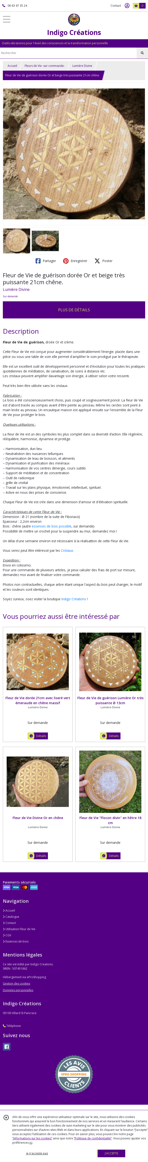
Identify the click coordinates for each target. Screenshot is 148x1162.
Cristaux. (67, 550)
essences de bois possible (51, 526)
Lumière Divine (82, 66)
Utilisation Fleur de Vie (19, 929)
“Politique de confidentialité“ (93, 1138)
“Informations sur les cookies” (32, 1138)
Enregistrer (75, 261)
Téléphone (12, 1026)
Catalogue (11, 917)
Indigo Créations (73, 599)
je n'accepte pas (37, 1153)
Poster (103, 261)
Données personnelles (18, 990)
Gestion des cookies (16, 983)
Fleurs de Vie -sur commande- (45, 66)
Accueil (12, 66)
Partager (46, 261)
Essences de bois (15, 941)
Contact (116, 6)
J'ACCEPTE (111, 1153)
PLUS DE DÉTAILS (74, 309)
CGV (7, 935)
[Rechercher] (142, 53)
